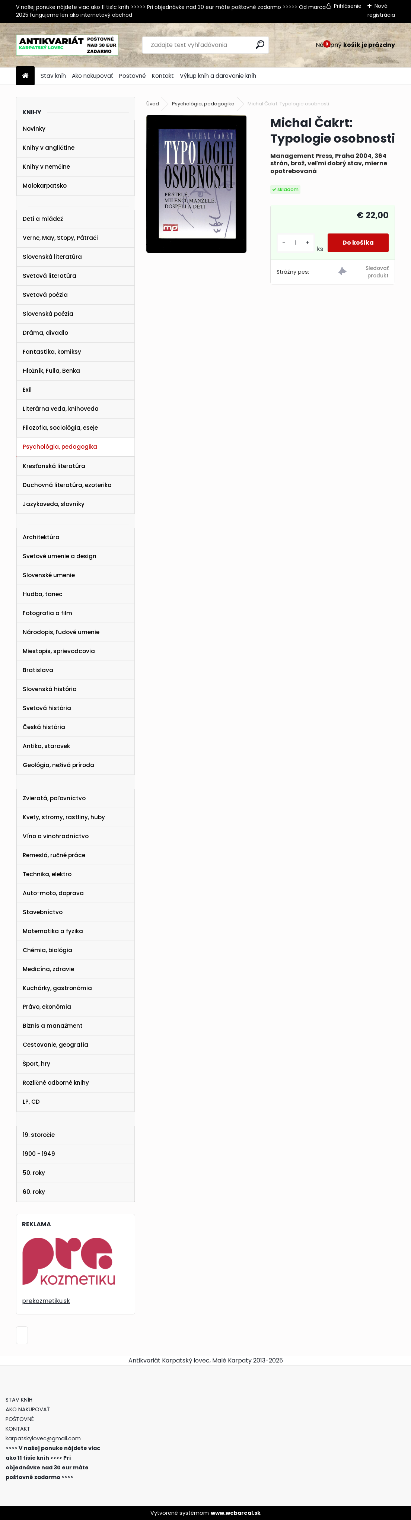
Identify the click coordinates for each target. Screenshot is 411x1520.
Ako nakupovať (92, 76)
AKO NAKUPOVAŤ (28, 1409)
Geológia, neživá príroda (58, 765)
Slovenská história (50, 689)
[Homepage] (25, 76)
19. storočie (39, 1135)
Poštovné (132, 76)
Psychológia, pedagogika (60, 447)
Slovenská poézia (48, 314)
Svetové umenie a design (59, 556)
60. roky (34, 1192)
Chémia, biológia (47, 950)
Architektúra (41, 537)
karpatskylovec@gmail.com (43, 1438)
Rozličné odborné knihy (56, 1083)
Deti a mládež (43, 219)
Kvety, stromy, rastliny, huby (64, 817)
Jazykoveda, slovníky (54, 504)
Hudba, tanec (43, 594)
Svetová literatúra (49, 276)
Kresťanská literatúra (54, 466)
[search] (260, 44)
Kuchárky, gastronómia (57, 988)
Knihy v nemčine (46, 167)
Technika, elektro (47, 874)
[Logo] (67, 45)
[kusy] (295, 242)
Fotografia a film (47, 613)
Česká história (44, 727)
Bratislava (38, 670)
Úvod (152, 103)
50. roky (34, 1173)
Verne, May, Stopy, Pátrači (60, 238)
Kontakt (163, 76)
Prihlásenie (347, 6)
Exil (27, 390)
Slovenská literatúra (52, 257)
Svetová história (47, 708)
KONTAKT (18, 1428)
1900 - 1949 (39, 1154)
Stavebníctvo (43, 912)
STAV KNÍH (20, 1399)
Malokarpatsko (45, 186)
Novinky (34, 129)
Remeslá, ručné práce (54, 855)
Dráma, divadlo (45, 333)
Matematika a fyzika (53, 931)
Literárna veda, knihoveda (61, 409)
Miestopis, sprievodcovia (59, 651)
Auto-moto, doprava (53, 893)
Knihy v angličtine (48, 148)
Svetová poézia (45, 295)
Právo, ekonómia (47, 1007)
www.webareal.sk (236, 1513)
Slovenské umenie (49, 575)
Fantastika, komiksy (52, 352)
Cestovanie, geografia (55, 1045)
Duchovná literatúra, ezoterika (67, 485)
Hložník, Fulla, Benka (51, 371)
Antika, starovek (46, 746)
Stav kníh (53, 76)
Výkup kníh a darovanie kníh (218, 76)
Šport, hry (36, 1064)
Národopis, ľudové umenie (61, 632)
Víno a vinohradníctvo (56, 836)
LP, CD (31, 1102)
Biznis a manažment (53, 1026)
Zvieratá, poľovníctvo (54, 798)
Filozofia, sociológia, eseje (60, 428)
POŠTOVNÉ (20, 1419)
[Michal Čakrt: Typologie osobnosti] (196, 184)
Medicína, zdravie (48, 969)
